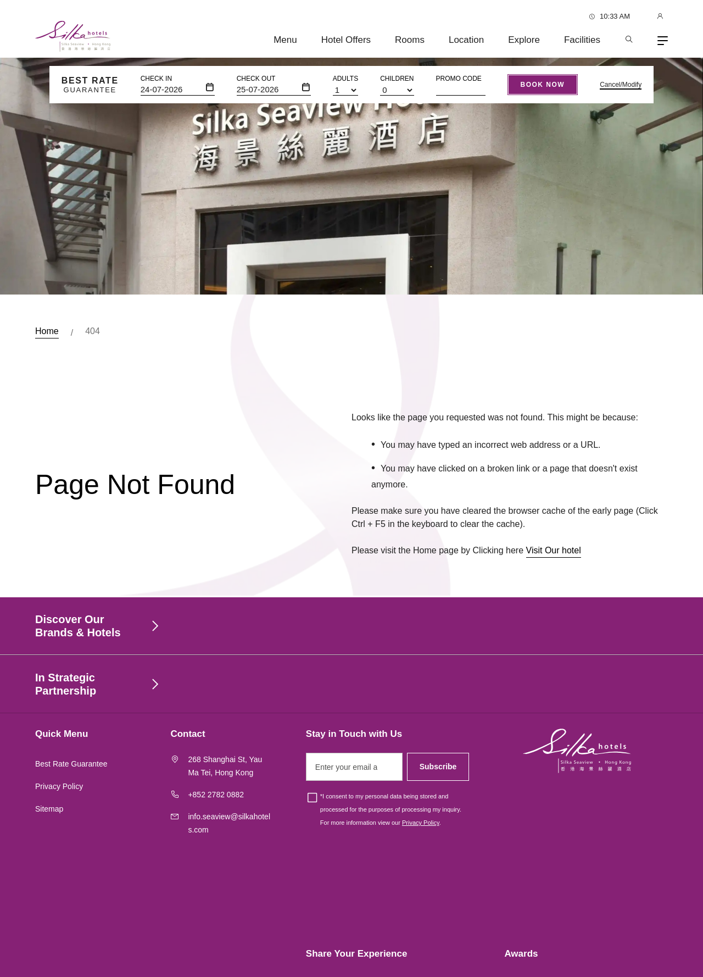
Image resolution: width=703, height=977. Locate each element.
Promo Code (459, 78)
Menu (285, 40)
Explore (524, 40)
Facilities (582, 40)
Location (466, 40)
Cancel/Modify (620, 84)
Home (47, 331)
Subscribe (438, 766)
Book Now (543, 84)
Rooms (410, 40)
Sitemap (49, 808)
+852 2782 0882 (216, 794)
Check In (156, 78)
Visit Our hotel (553, 555)
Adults (345, 78)
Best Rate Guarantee (71, 763)
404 (92, 331)
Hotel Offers (346, 40)
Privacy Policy (59, 786)
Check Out (256, 78)
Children (397, 78)
